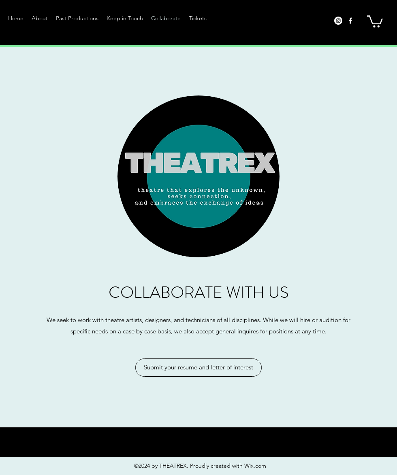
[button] (77, 18)
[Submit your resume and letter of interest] (198, 367)
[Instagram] (338, 21)
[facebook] (350, 21)
